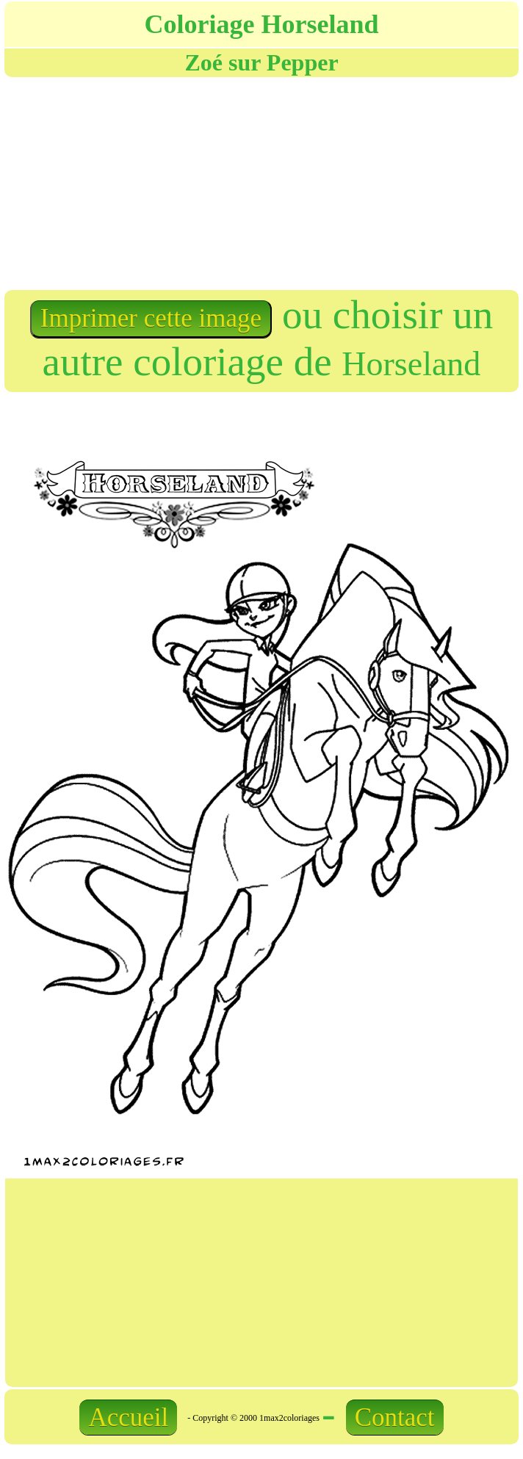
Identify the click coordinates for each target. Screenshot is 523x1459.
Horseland (411, 364)
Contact (395, 1417)
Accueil (128, 1417)
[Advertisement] (165, 182)
